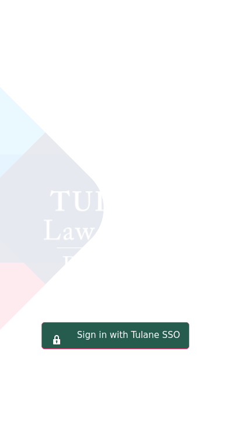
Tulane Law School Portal (114, 178)
